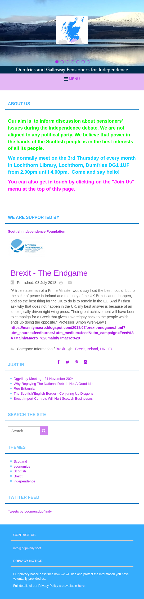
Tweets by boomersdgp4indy (30, 511)
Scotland (20, 461)
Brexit (60, 349)
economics (22, 466)
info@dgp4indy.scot (27, 548)
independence (24, 481)
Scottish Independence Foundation (36, 231)
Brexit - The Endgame (49, 273)
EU (110, 349)
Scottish (20, 471)
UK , (104, 349)
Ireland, (93, 349)
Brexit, (81, 349)
